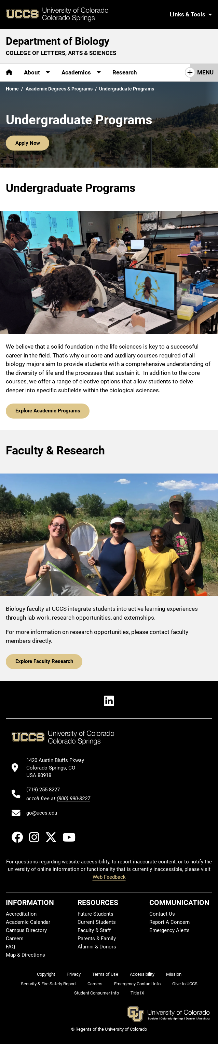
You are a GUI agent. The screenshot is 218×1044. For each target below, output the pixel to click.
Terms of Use (105, 974)
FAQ (10, 947)
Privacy (74, 974)
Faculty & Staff (94, 930)
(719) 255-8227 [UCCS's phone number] (43, 790)
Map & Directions (25, 955)
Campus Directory (26, 930)
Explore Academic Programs (47, 411)
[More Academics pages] (81, 72)
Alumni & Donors (97, 947)
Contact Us (162, 914)
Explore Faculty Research (44, 661)
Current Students (97, 922)
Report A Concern (169, 922)
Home (12, 88)
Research (124, 72)
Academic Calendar (28, 922)
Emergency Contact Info (137, 983)
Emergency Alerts (169, 930)
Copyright (46, 974)
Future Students (95, 914)
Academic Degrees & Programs (59, 88)
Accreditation (21, 914)
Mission (173, 974)
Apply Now (27, 143)
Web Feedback (109, 877)
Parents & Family (97, 938)
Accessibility (142, 974)
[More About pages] (37, 72)
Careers (15, 938)
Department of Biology (57, 41)
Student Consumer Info (96, 993)
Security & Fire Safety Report (48, 983)
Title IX (137, 993)
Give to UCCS (184, 983)
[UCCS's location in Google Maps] (58, 768)
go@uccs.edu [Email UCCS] (41, 813)
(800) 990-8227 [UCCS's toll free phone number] (73, 798)
